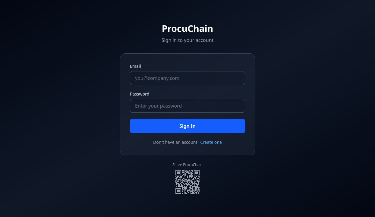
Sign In (187, 126)
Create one (211, 142)
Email (135, 66)
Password (139, 94)
